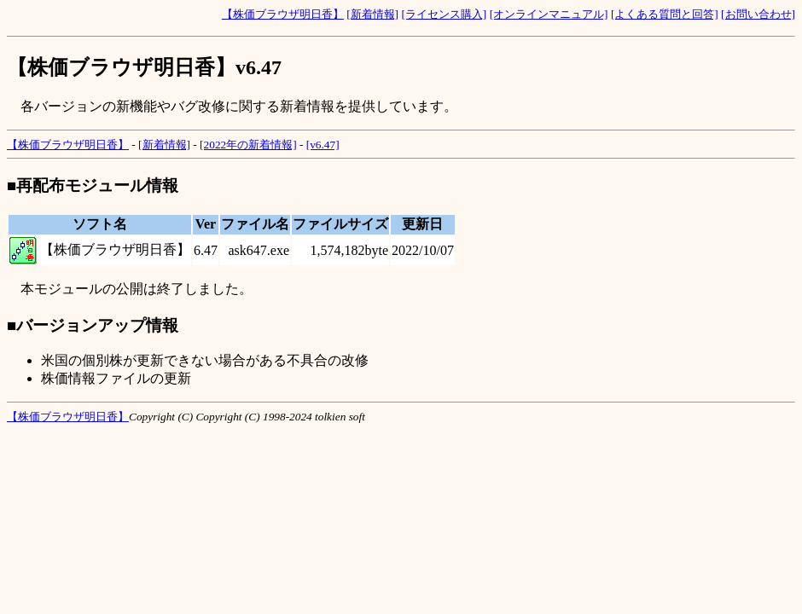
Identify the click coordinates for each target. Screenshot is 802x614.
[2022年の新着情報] (248, 144)
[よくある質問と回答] (664, 14)
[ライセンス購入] (443, 14)
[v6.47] (323, 144)
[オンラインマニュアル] (549, 14)
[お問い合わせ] (758, 14)
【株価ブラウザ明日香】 (283, 14)
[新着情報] (372, 14)
